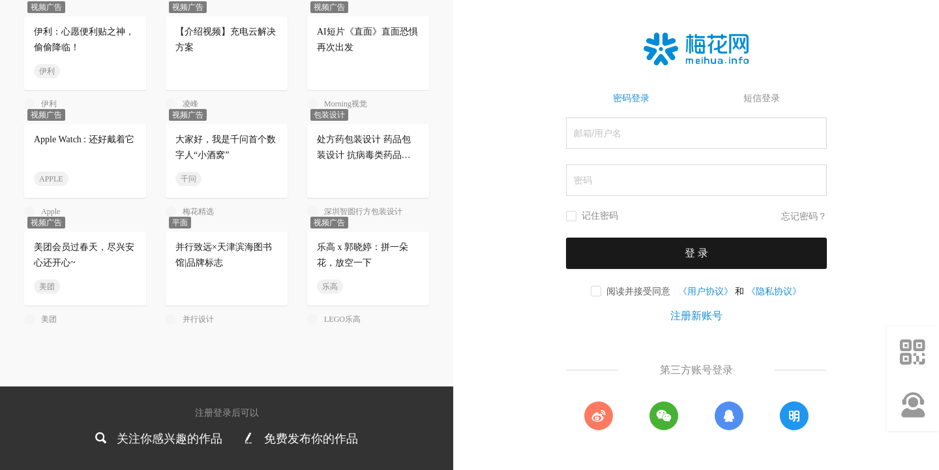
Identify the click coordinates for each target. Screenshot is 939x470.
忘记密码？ (804, 216)
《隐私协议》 (774, 291)
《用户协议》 (705, 291)
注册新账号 (696, 315)
